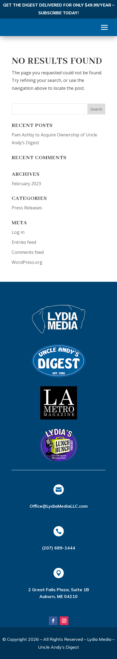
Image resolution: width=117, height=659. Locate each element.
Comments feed (28, 252)
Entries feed (24, 242)
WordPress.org (27, 262)
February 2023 (26, 184)
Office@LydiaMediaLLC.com (59, 506)
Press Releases (27, 208)
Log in (18, 232)
